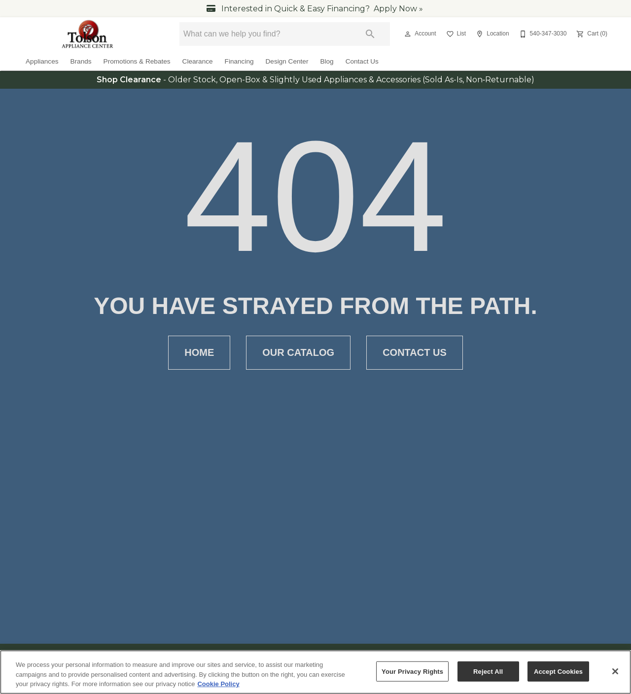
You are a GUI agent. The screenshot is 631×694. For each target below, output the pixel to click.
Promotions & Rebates (137, 61)
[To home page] (88, 34)
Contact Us (362, 61)
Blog (326, 61)
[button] (408, 34)
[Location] (491, 34)
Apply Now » (398, 8)
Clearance (197, 61)
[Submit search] (370, 34)
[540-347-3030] (542, 34)
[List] (455, 34)
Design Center (287, 61)
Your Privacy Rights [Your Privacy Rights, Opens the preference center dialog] (412, 672)
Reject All (488, 672)
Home (199, 352)
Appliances (42, 61)
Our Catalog (298, 352)
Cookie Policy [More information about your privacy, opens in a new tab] (218, 685)
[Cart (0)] (590, 34)
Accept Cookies (558, 672)
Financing (239, 61)
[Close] (615, 672)
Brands (81, 61)
